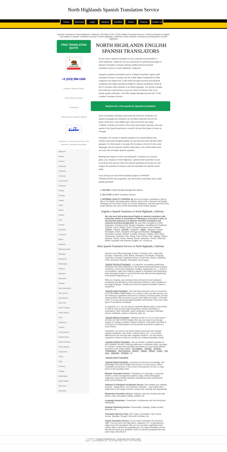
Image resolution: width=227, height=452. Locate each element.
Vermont (62, 366)
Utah (60, 361)
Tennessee (63, 352)
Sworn (131, 22)
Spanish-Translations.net (106, 439)
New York (62, 303)
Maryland (62, 244)
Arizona (61, 161)
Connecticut (63, 181)
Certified (118, 22)
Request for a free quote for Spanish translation (130, 106)
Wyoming (62, 391)
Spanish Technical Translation (118, 264)
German (125, 230)
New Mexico (63, 298)
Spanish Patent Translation (117, 362)
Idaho (61, 205)
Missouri (62, 269)
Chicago (148, 349)
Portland (124, 353)
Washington (63, 376)
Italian (143, 230)
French (108, 230)
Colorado (62, 176)
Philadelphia (111, 351)
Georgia (62, 195)
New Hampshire (65, 288)
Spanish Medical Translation (117, 318)
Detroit (152, 351)
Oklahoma (63, 322)
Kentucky (62, 230)
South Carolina (64, 342)
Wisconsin (63, 386)
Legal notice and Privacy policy (129, 439)
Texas (61, 357)
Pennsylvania (64, 332)
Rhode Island (64, 337)
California (62, 171)
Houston (157, 349)
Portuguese (156, 232)
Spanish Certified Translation (118, 342)
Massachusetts (64, 249)
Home (66, 22)
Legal (92, 22)
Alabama (62, 151)
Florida (61, 191)
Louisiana (62, 234)
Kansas (61, 225)
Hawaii (61, 200)
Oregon (61, 327)
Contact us (157, 22)
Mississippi (63, 264)
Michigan (62, 254)
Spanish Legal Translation (116, 291)
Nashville (115, 353)
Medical (105, 22)
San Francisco (124, 351)
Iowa (60, 220)
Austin (159, 351)
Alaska (61, 156)
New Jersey (63, 293)
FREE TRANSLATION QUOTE (74, 46)
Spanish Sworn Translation (117, 358)
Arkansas (62, 166)
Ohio (60, 317)
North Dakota (64, 313)
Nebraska (62, 278)
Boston (135, 351)
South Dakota (64, 347)
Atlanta (144, 351)
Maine (61, 239)
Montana (62, 274)
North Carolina (64, 308)
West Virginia (64, 381)
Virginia (61, 371)
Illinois (61, 210)
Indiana (61, 215)
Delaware (62, 186)
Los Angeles (137, 349)
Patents (144, 22)
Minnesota (63, 259)
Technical (79, 22)
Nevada (62, 283)
